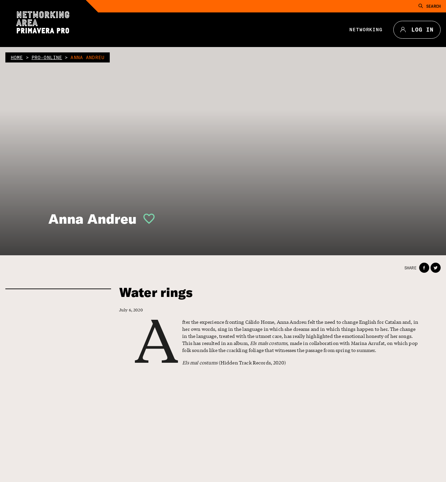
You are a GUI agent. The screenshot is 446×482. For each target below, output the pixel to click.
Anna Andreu (92, 218)
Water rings (156, 292)
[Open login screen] (146, 218)
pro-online (47, 57)
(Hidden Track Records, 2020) (234, 362)
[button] (146, 218)
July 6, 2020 (131, 310)
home (17, 57)
